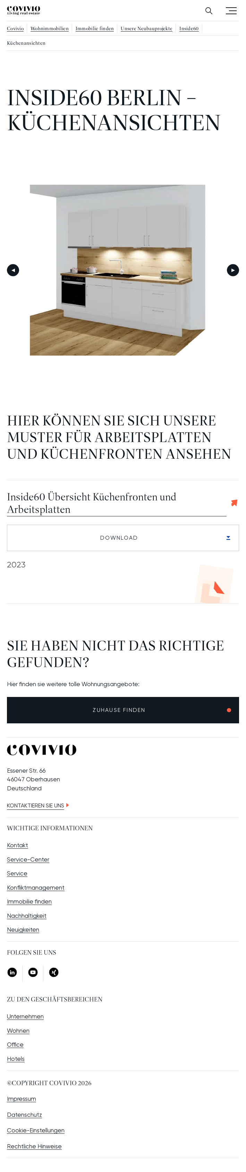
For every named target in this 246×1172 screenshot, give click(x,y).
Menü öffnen (231, 10)
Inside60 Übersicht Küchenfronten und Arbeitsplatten (91, 503)
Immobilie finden (29, 901)
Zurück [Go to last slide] (13, 270)
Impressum (21, 1098)
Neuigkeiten (23, 929)
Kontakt (17, 845)
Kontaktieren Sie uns (35, 805)
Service (17, 873)
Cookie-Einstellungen (36, 1130)
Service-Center (28, 859)
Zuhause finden (119, 710)
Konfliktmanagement (36, 887)
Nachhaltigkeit (26, 915)
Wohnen (18, 1030)
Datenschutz (24, 1114)
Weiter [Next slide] (233, 270)
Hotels (16, 1058)
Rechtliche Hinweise (34, 1146)
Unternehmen (25, 1016)
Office (15, 1044)
